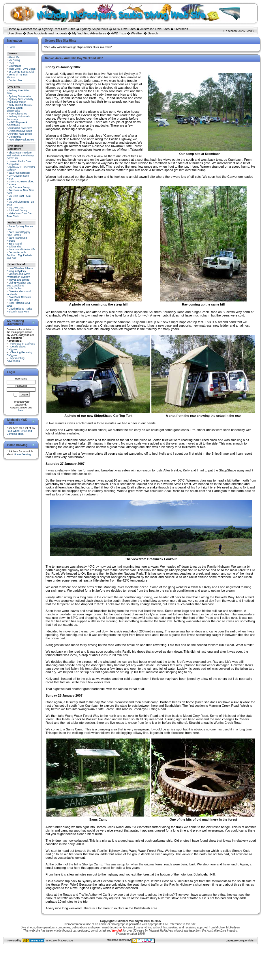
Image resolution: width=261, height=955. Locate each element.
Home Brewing (22, 454)
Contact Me (29, 29)
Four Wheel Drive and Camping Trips (19, 432)
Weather (137, 33)
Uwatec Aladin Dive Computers (19, 163)
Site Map (14, 300)
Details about (16, 348)
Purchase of (22, 343)
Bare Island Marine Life (22, 249)
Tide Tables (15, 288)
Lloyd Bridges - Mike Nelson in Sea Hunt (19, 310)
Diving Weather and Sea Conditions (19, 284)
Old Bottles (15, 136)
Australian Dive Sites (155, 29)
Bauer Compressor (20, 172)
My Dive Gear (17, 207)
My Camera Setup (19, 187)
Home (11, 29)
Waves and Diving (19, 279)
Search (153, 33)
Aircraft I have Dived (20, 133)
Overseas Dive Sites (20, 130)
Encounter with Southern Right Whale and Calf (19, 255)
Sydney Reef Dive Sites (59, 29)
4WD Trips (118, 33)
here (20, 410)
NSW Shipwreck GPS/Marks (17, 124)
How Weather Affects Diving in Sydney (20, 270)
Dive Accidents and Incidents (47, 33)
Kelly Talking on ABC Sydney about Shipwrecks (19, 107)
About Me (14, 57)
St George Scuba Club (22, 71)
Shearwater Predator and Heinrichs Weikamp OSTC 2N (20, 155)
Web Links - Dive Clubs (22, 68)
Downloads (15, 65)
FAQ (11, 63)
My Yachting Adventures (89, 33)
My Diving (14, 60)
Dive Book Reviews (20, 297)
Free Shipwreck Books (22, 139)
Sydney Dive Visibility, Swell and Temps (20, 100)
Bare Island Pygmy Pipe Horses (18, 233)
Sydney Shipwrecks (94, 29)
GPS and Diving (18, 210)
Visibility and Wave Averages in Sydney (18, 275)
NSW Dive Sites (124, 29)
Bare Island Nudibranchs (14, 245)
